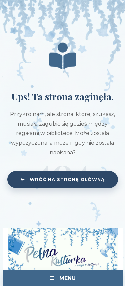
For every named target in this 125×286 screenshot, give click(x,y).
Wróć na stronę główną (63, 179)
